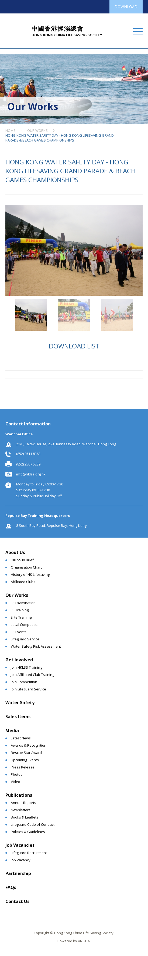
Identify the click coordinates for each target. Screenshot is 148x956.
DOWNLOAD (126, 6)
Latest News (21, 738)
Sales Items (17, 716)
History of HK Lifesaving (30, 574)
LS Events (18, 631)
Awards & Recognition (28, 745)
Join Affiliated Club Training (32, 674)
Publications (18, 795)
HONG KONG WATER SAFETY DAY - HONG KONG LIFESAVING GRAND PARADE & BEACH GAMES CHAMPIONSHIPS (59, 138)
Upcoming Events (25, 759)
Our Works (16, 595)
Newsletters (20, 809)
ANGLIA (84, 941)
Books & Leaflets (24, 817)
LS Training (20, 610)
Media (12, 730)
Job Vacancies (20, 845)
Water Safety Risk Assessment (36, 646)
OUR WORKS (37, 130)
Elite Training (21, 617)
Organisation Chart (26, 567)
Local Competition (25, 624)
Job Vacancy (20, 860)
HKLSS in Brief (22, 560)
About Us (15, 552)
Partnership (18, 873)
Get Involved (19, 660)
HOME (10, 130)
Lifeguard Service (25, 639)
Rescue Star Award (26, 752)
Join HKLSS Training (26, 667)
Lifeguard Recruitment (29, 852)
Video (15, 781)
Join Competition (24, 681)
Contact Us (17, 901)
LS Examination (23, 602)
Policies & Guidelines (28, 831)
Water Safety (20, 702)
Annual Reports (23, 802)
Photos (16, 774)
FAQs (10, 887)
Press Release (23, 767)
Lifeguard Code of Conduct (32, 824)
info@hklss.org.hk (31, 474)
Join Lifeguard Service (28, 689)
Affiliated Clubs (23, 581)
